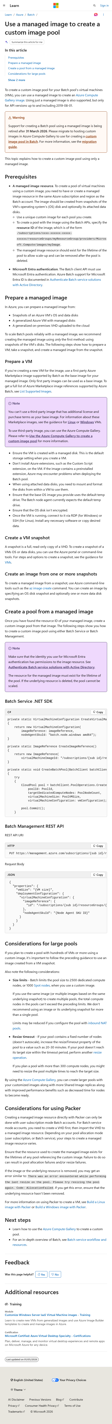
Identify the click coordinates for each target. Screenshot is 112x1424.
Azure (19, 14)
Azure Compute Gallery (39, 1080)
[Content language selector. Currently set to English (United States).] (26, 1380)
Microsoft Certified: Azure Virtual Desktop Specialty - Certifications (48, 1336)
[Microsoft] (56, 5)
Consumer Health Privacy (41, 1406)
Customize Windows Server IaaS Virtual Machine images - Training (47, 1315)
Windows (87, 422)
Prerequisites (16, 57)
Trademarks (15, 1411)
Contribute (76, 1399)
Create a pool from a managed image (31, 68)
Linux (72, 422)
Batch (31, 14)
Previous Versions (40, 1399)
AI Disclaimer (16, 1399)
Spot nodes (42, 985)
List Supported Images (35, 391)
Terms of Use (72, 1406)
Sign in (104, 5)
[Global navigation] (4, 5)
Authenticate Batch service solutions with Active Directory (51, 667)
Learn (8, 14)
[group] (56, 766)
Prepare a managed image (24, 63)
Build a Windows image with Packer (60, 1207)
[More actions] (103, 14)
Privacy (12, 1406)
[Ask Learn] (96, 14)
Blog (58, 1399)
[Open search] (94, 5)
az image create (40, 588)
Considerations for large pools (26, 74)
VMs (8, 562)
